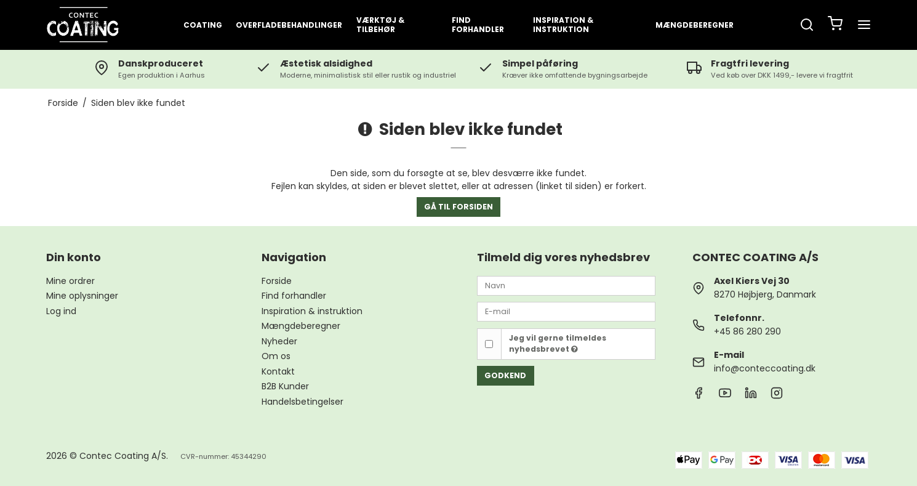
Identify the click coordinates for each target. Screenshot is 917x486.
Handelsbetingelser (302, 401)
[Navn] (566, 285)
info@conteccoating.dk (764, 368)
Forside (277, 281)
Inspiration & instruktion (312, 311)
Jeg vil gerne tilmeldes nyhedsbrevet (557, 343)
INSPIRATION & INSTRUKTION (563, 24)
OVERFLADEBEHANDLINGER (289, 25)
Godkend (505, 375)
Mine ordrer (70, 281)
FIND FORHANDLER (478, 24)
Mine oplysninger (82, 296)
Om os (276, 356)
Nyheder (279, 341)
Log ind (61, 311)
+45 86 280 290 (747, 331)
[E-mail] (566, 311)
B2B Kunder (285, 386)
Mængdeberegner (694, 25)
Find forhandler (294, 296)
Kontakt (278, 371)
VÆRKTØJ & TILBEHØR (380, 24)
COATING (202, 25)
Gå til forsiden (458, 206)
